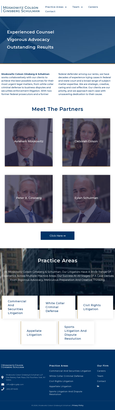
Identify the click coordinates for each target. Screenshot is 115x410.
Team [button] (77, 7)
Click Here (57, 235)
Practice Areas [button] (56, 7)
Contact (50, 11)
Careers (93, 7)
